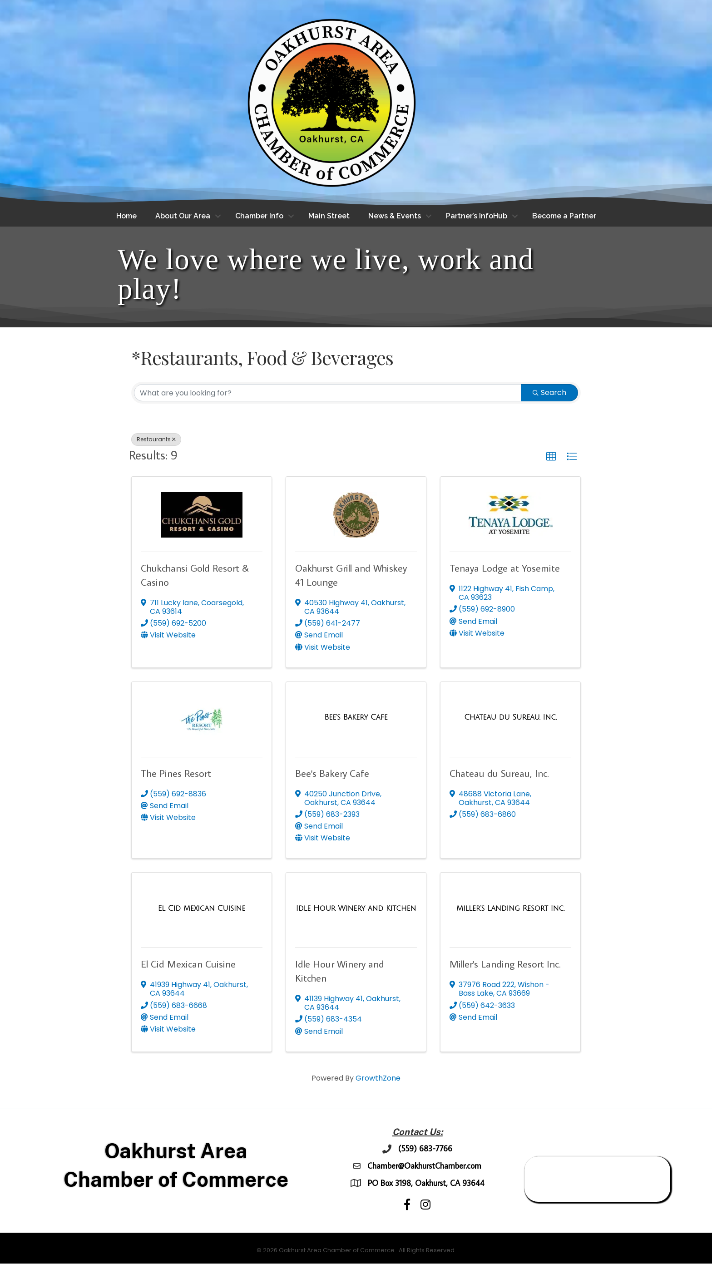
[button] (551, 457)
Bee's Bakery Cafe (332, 773)
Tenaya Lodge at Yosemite (505, 567)
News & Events (394, 216)
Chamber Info (259, 216)
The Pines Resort (176, 773)
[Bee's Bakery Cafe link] (355, 717)
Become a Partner (564, 216)
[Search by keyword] (327, 392)
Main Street (329, 216)
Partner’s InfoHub (476, 216)
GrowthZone (378, 1078)
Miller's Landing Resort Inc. (505, 964)
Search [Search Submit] (549, 392)
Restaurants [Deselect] (156, 439)
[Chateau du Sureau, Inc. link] (510, 717)
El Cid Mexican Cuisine (188, 964)
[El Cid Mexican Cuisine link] (201, 908)
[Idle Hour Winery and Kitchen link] (356, 908)
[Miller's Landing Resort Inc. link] (510, 908)
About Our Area (182, 216)
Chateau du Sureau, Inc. (499, 773)
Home (126, 216)
